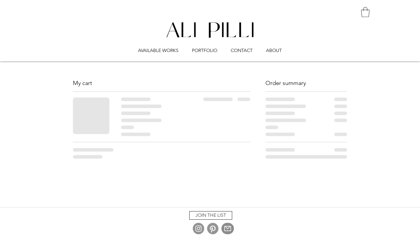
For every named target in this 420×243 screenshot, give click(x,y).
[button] (158, 48)
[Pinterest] (212, 228)
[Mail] (227, 228)
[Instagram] (198, 228)
